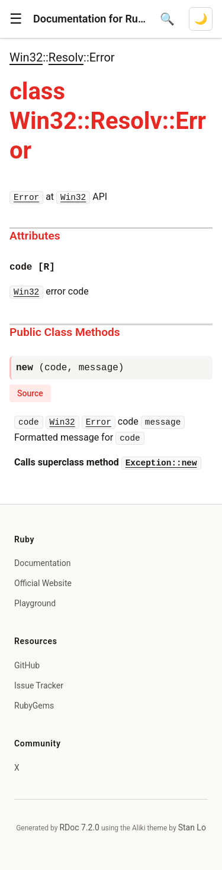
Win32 (26, 57)
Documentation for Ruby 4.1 (89, 18)
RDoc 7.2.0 (79, 827)
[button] (15, 19)
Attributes (34, 235)
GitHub (27, 665)
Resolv (66, 57)
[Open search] (167, 19)
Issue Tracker (38, 685)
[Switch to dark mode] (201, 19)
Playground (35, 603)
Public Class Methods (64, 332)
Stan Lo (192, 827)
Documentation (42, 563)
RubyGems (34, 705)
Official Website (43, 583)
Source (30, 393)
